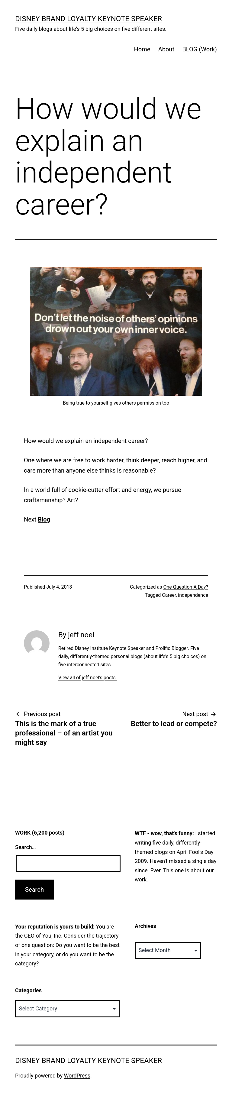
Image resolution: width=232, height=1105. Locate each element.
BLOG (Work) (199, 49)
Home (142, 49)
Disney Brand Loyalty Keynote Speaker (88, 19)
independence (193, 595)
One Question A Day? (185, 587)
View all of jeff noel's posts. (87, 677)
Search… (25, 847)
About (166, 49)
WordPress (77, 1075)
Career (169, 595)
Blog (44, 519)
